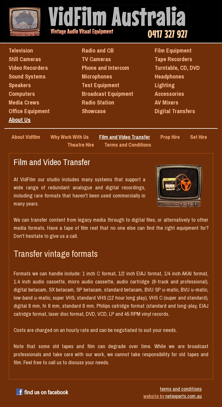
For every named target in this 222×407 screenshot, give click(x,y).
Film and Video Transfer (124, 137)
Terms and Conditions (127, 144)
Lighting (165, 85)
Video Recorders (28, 68)
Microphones (97, 76)
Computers (22, 94)
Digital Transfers (175, 111)
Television (21, 50)
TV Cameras (96, 59)
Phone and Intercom (105, 68)
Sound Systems (27, 76)
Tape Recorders (173, 59)
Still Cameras (25, 59)
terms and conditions (181, 389)
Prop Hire (170, 137)
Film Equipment (173, 50)
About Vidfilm (26, 137)
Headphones (169, 76)
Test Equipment (100, 85)
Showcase (94, 111)
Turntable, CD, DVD (177, 68)
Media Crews (24, 102)
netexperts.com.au (183, 396)
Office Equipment (29, 111)
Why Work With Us (70, 137)
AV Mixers (166, 102)
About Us (20, 120)
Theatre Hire (80, 144)
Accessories (169, 94)
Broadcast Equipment (107, 94)
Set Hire (198, 137)
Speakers (20, 85)
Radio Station (98, 102)
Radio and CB (98, 50)
